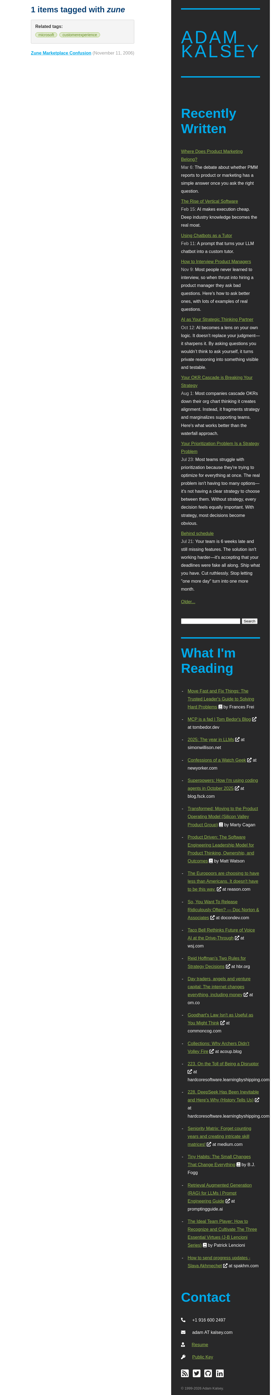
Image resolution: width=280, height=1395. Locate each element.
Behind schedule (197, 533)
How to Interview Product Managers (216, 261)
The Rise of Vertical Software (209, 201)
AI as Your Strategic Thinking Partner (217, 319)
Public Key (202, 1356)
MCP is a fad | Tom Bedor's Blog (219, 719)
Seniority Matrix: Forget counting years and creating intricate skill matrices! (219, 1136)
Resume (200, 1344)
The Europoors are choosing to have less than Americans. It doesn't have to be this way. (223, 881)
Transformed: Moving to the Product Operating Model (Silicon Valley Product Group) (223, 816)
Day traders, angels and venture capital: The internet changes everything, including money (219, 986)
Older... (188, 601)
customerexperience (80, 35)
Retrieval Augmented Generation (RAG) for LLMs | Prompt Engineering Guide (220, 1193)
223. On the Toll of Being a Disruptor (223, 1063)
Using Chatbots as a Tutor (206, 235)
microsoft (46, 35)
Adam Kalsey (220, 44)
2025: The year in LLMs (211, 739)
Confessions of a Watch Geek (217, 760)
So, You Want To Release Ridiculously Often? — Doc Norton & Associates (223, 909)
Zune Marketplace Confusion (61, 52)
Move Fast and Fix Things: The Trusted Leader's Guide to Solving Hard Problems (221, 698)
